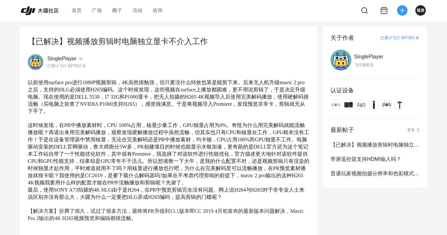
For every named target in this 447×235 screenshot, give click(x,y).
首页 (77, 10)
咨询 (157, 10)
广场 (97, 10)
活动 (137, 10)
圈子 (117, 10)
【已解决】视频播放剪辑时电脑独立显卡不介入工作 (375, 145)
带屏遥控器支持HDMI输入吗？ (366, 159)
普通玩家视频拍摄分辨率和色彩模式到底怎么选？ (375, 173)
